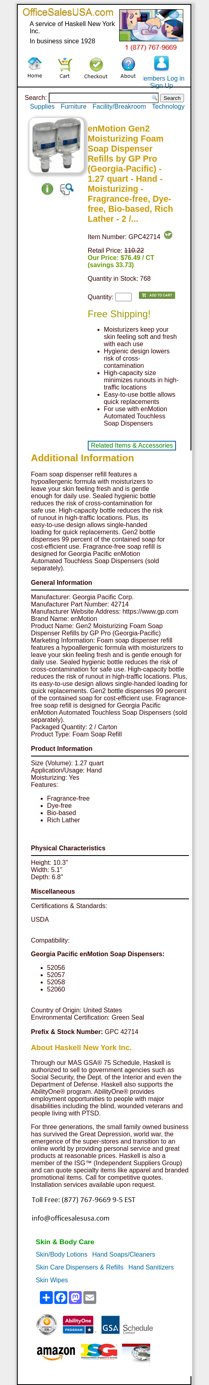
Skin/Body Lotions (61, 1254)
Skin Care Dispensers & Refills (80, 1267)
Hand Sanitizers (151, 1267)
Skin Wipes (52, 1280)
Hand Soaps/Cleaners (123, 1254)
